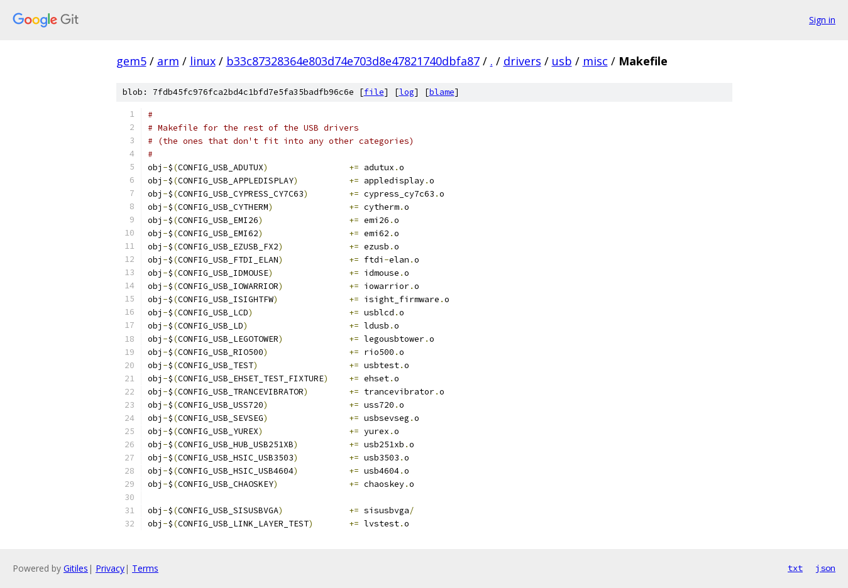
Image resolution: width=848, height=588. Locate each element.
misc (595, 60)
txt (795, 568)
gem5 (131, 60)
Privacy (110, 568)
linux (203, 60)
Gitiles (75, 568)
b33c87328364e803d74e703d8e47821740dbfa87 (353, 60)
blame (441, 92)
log (406, 92)
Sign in (822, 20)
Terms (145, 568)
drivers (522, 60)
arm (168, 60)
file (374, 92)
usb (562, 60)
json (825, 568)
